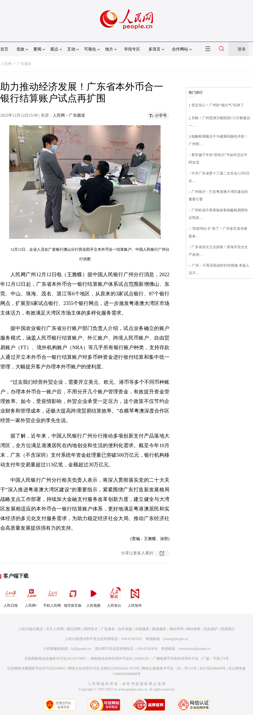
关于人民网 (55, 629)
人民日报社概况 (30, 629)
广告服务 (108, 629)
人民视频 (93, 596)
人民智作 (135, 596)
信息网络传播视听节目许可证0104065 (36, 668)
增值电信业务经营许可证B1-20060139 (119, 658)
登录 (242, 49)
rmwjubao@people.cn (194, 649)
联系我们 (228, 629)
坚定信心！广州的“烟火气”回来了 (217, 105)
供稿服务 (142, 629)
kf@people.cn (81, 649)
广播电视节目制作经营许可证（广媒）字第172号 (191, 658)
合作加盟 (125, 629)
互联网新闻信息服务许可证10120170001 (55, 658)
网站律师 (193, 629)
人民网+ (31, 596)
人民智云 (114, 596)
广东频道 (24, 64)
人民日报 (10, 596)
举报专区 (132, 49)
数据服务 (159, 629)
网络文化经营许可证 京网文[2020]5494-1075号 (104, 668)
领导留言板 (73, 596)
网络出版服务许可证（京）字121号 (169, 668)
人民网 (6, 64)
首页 (4, 49)
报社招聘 (74, 629)
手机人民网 (52, 596)
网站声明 (176, 629)
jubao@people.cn (175, 639)
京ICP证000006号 (212, 668)
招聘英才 (91, 629)
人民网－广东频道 (69, 115)
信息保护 (211, 629)
